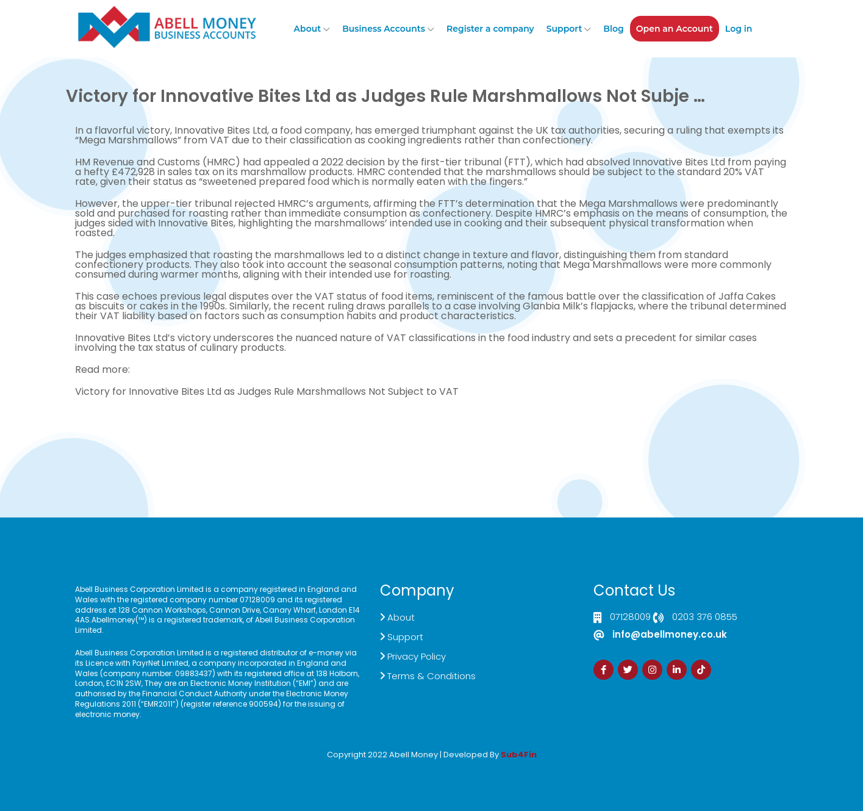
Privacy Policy (416, 656)
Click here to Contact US (124, 435)
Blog (613, 28)
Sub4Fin (519, 754)
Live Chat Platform (238, 435)
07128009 (630, 617)
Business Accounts (383, 28)
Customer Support (420, 435)
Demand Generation (329, 435)
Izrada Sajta (395, 763)
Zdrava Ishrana (461, 763)
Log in (739, 28)
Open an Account (674, 28)
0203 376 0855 (704, 617)
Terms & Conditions (431, 675)
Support (564, 28)
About (307, 28)
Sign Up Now (534, 431)
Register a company (490, 28)
